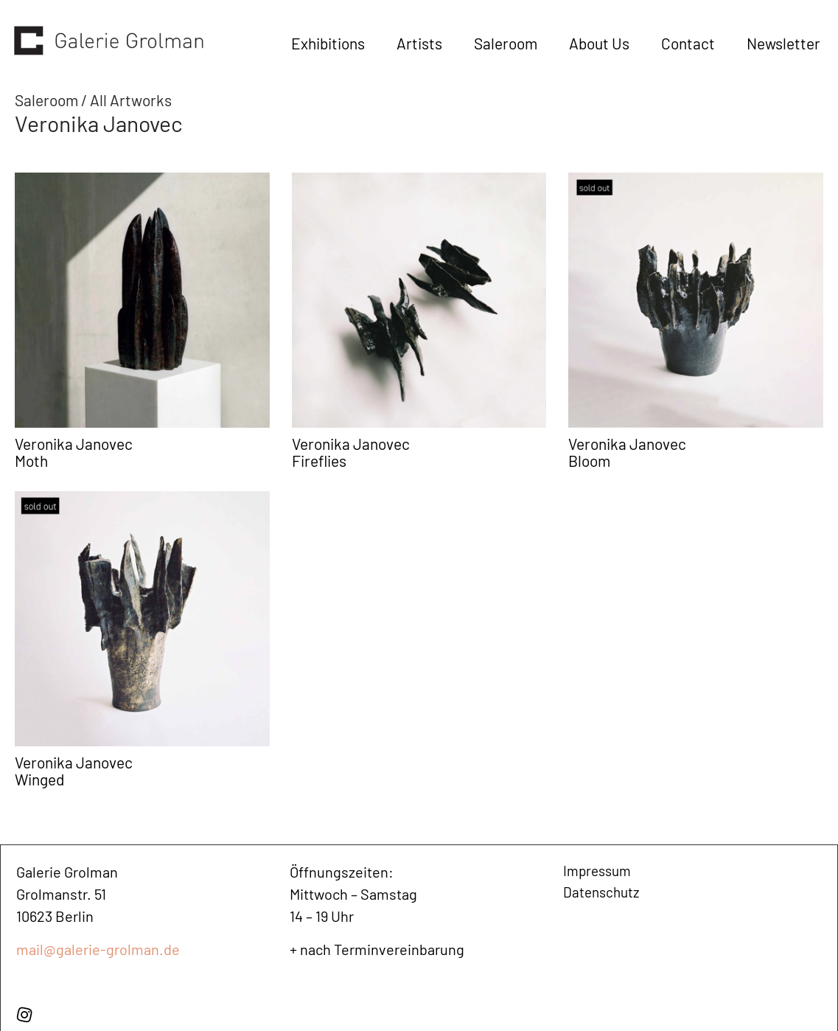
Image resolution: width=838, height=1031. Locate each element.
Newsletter (783, 43)
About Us (599, 43)
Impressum (599, 872)
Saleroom (505, 43)
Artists (419, 43)
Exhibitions (328, 43)
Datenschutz (603, 894)
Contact (688, 43)
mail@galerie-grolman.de (98, 949)
